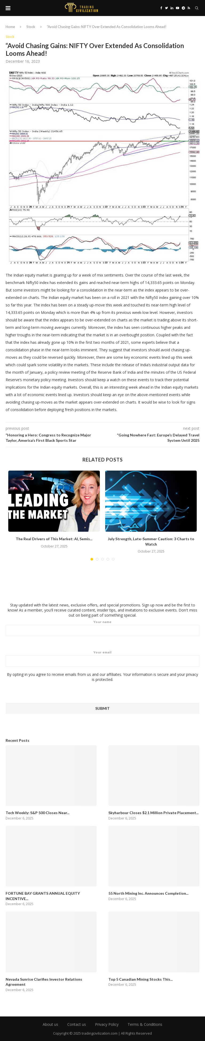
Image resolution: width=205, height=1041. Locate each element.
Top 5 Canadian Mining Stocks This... (140, 979)
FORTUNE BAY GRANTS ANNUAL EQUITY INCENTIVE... (43, 896)
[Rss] (189, 8)
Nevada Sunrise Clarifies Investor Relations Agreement (44, 982)
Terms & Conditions (145, 1024)
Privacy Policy (107, 1024)
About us (50, 1024)
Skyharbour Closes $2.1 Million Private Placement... (153, 812)
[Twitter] (166, 8)
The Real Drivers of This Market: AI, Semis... (54, 539)
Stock (30, 27)
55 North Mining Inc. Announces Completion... (148, 893)
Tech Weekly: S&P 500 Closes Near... (37, 812)
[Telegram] (183, 8)
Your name (102, 628)
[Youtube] (177, 8)
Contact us (76, 1024)
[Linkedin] (172, 8)
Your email (102, 658)
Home (10, 27)
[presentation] (46, 692)
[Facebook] (161, 8)
